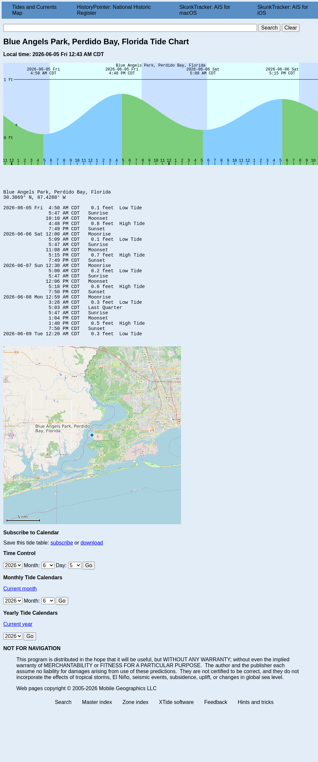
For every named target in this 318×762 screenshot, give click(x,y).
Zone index (136, 729)
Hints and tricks (255, 729)
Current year (17, 651)
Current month (20, 616)
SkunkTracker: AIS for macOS (204, 10)
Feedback (215, 729)
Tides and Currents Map (34, 10)
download (92, 570)
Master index (97, 729)
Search (63, 729)
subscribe (61, 570)
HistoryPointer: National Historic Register (114, 10)
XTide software (176, 729)
